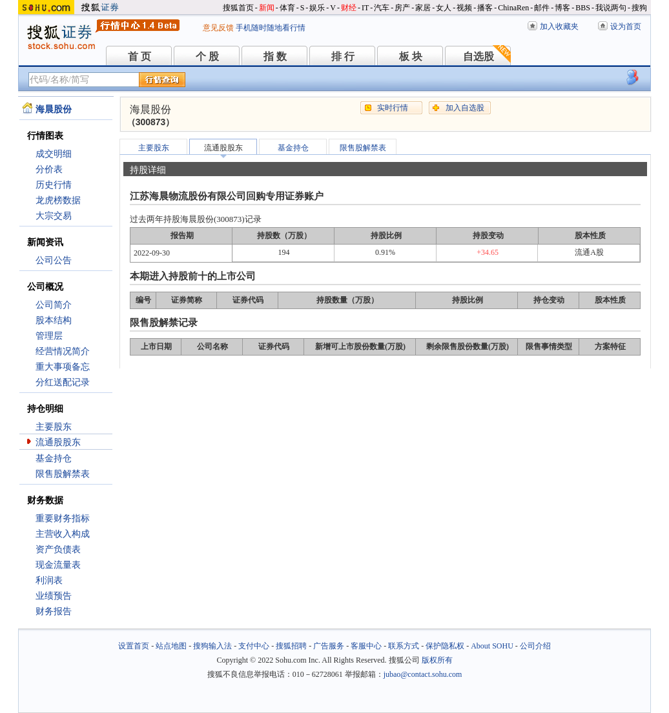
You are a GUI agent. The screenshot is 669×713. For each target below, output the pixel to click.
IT (365, 7)
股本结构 (54, 320)
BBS (582, 7)
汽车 (381, 7)
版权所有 (437, 660)
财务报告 (54, 611)
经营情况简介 (63, 351)
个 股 (207, 56)
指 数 (275, 56)
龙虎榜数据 (58, 200)
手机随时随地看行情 (270, 27)
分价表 (49, 169)
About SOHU (492, 645)
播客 (485, 7)
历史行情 (54, 185)
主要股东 (54, 427)
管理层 (49, 336)
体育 (287, 7)
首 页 (139, 56)
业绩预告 (54, 596)
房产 (402, 7)
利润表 (49, 580)
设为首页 (625, 26)
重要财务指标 (63, 518)
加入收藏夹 (559, 26)
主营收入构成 (63, 534)
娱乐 (317, 7)
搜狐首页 (238, 7)
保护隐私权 (445, 645)
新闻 (266, 7)
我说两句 (610, 7)
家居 (423, 7)
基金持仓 (54, 458)
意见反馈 (218, 27)
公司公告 (54, 260)
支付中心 (253, 645)
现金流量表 (58, 565)
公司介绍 (535, 645)
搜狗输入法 (212, 645)
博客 (562, 7)
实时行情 (392, 107)
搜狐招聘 (291, 645)
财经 (348, 7)
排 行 (343, 56)
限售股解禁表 (63, 474)
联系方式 (403, 645)
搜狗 (639, 7)
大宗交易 (54, 216)
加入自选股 (465, 107)
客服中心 (366, 645)
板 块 (410, 56)
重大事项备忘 (63, 367)
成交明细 (54, 154)
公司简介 (54, 305)
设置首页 (133, 645)
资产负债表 (58, 549)
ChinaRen (513, 7)
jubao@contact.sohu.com (423, 674)
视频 (464, 7)
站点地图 (171, 645)
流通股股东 (58, 442)
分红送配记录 (63, 382)
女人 (443, 7)
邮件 (542, 7)
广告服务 (328, 645)
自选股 (478, 56)
